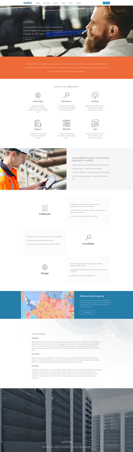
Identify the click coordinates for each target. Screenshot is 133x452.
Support (55, 3)
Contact (78, 3)
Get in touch (87, 312)
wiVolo (38, 3)
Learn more (28, 39)
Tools (63, 3)
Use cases (47, 3)
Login (106, 3)
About (71, 3)
